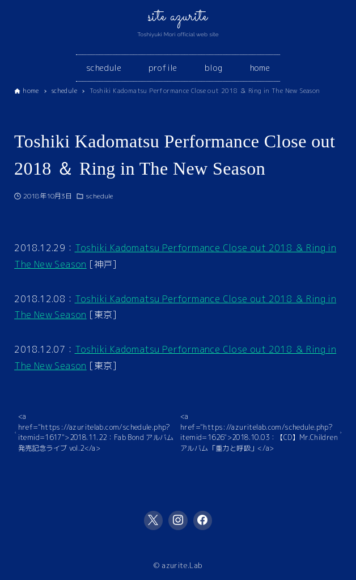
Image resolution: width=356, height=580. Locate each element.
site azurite (178, 17)
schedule (99, 196)
